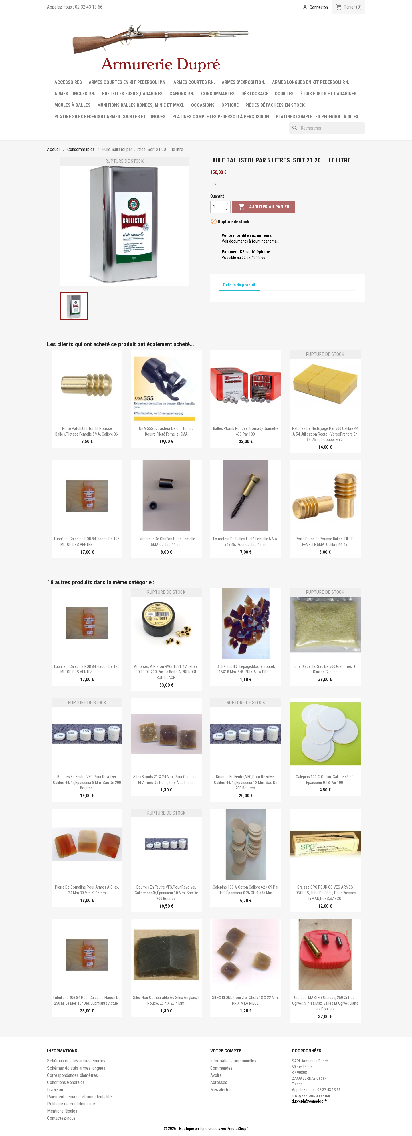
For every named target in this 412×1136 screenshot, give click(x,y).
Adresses (218, 1082)
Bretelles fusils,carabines (132, 93)
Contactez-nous (61, 1118)
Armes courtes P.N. (194, 82)
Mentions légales (62, 1111)
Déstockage (254, 93)
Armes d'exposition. (243, 82)
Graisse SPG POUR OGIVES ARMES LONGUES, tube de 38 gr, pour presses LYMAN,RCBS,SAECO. (325, 893)
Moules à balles (72, 105)
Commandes (221, 1068)
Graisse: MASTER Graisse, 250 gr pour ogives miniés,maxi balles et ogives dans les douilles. (325, 1003)
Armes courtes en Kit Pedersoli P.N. (128, 82)
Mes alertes (220, 1089)
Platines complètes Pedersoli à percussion (220, 116)
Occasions (203, 105)
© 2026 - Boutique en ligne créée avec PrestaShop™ (206, 1128)
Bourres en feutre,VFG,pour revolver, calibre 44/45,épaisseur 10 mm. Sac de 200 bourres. (166, 893)
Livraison (55, 1089)
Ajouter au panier (263, 207)
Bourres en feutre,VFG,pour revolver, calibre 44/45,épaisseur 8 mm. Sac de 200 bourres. (87, 782)
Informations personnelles (233, 1061)
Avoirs (215, 1075)
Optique (230, 105)
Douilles (284, 93)
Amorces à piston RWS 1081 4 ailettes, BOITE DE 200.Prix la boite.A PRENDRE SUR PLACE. (166, 672)
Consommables (218, 93)
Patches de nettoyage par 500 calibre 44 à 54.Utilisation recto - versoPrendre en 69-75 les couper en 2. (325, 434)
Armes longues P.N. (74, 93)
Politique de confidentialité (71, 1104)
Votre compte (225, 1051)
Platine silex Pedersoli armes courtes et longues (109, 116)
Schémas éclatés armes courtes (76, 1061)
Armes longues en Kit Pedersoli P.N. (310, 82)
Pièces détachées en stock (275, 105)
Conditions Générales (66, 1082)
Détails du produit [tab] (239, 284)
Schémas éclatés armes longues (76, 1068)
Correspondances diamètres (72, 1075)
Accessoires (68, 82)
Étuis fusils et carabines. (329, 93)
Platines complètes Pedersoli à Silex (317, 116)
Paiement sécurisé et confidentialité (79, 1096)
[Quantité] (217, 207)
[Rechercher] (327, 128)
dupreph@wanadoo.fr (309, 1101)
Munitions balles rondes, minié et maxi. (140, 105)
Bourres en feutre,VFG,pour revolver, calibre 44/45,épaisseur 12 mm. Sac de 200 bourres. (245, 782)
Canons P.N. (181, 93)
